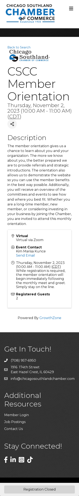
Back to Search (19, 47)
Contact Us (13, 429)
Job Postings (14, 422)
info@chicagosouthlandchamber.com (43, 379)
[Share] (12, 124)
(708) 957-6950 (23, 360)
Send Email (25, 255)
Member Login (16, 415)
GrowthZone (50, 318)
